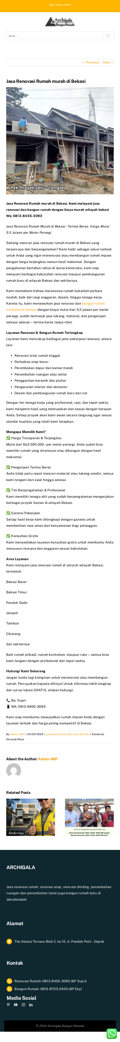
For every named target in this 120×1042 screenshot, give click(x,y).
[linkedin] (30, 1004)
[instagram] (23, 1004)
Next (106, 62)
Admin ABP (17, 734)
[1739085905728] (60, 140)
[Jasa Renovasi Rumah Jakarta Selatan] (30, 801)
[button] (9, 817)
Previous (92, 62)
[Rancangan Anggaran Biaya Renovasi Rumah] (89, 801)
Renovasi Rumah (78, 734)
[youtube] (15, 1004)
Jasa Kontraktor (56, 734)
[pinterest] (8, 1004)
